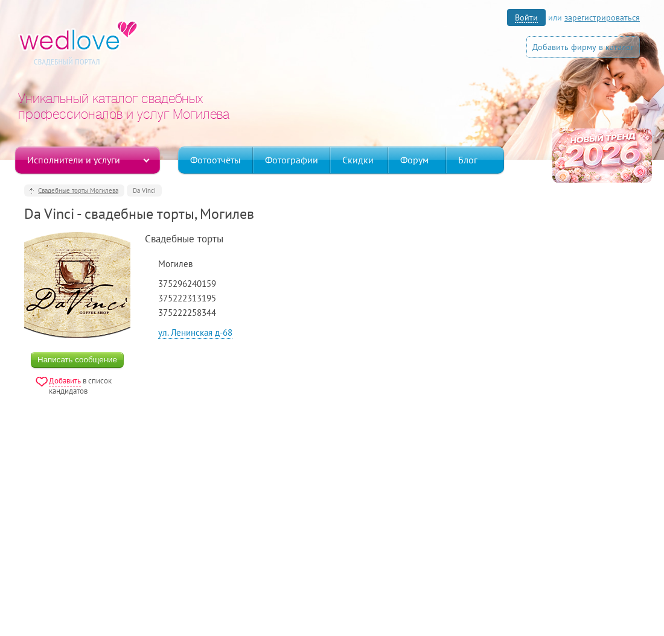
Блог (467, 160)
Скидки (358, 160)
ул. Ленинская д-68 (195, 332)
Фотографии (291, 160)
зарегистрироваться (602, 17)
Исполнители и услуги (73, 160)
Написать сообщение (77, 359)
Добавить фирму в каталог (583, 47)
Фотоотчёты (215, 160)
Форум (414, 160)
